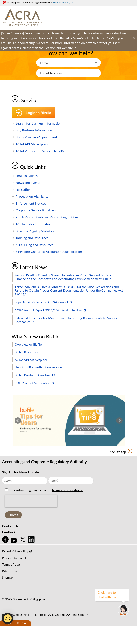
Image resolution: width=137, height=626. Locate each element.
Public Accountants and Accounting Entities (47, 217)
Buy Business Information (34, 130)
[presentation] (31, 510)
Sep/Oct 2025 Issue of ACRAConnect (41, 302)
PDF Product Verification (32, 383)
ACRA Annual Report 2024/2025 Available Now (48, 310)
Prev (18, 420)
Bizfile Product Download (33, 375)
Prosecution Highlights (32, 196)
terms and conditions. (67, 490)
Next (119, 420)
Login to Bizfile (15, 623)
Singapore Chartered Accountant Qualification (49, 251)
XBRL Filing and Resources (34, 245)
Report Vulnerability (15, 551)
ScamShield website (58, 48)
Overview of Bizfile (28, 344)
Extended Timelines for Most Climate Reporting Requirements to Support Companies (67, 320)
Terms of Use (11, 564)
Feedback (8, 532)
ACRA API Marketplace (32, 144)
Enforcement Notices (31, 203)
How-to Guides (27, 176)
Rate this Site (11, 571)
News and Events (28, 182)
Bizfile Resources (26, 352)
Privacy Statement (14, 558)
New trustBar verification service (38, 367)
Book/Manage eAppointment (36, 137)
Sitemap (7, 577)
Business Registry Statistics (35, 231)
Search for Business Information (38, 123)
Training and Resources (32, 238)
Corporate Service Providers (36, 210)
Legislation (23, 189)
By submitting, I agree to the (47, 490)
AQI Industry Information (34, 224)
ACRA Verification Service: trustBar (41, 151)
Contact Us (10, 526)
